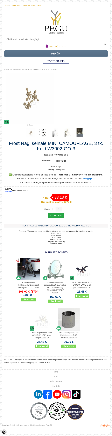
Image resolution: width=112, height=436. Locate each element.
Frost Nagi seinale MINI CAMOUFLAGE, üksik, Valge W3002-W (42, 335)
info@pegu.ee (89, 179)
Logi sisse (16, 5)
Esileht (6, 69)
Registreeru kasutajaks (31, 5)
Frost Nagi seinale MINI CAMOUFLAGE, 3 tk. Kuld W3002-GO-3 (34, 69)
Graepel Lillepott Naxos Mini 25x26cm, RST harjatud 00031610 (68, 335)
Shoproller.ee (105, 425)
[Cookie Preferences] (4, 432)
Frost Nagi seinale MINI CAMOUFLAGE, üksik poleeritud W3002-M (82, 285)
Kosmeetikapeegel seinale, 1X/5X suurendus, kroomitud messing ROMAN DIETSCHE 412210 (55, 287)
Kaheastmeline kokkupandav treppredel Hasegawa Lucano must (28, 285)
